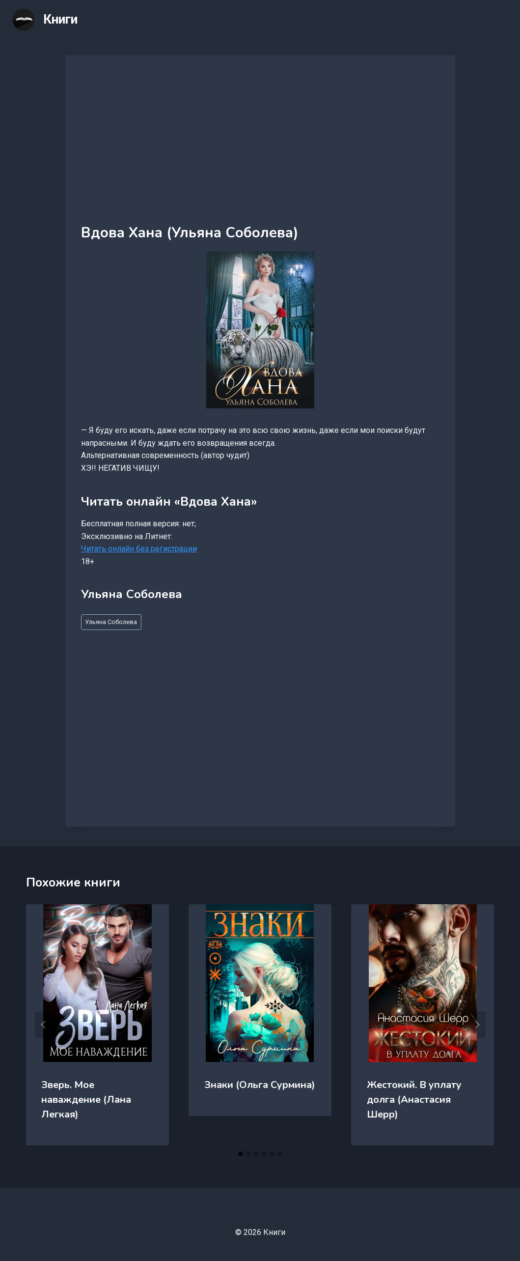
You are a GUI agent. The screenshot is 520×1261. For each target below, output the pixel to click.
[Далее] (477, 1024)
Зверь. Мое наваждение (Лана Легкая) (87, 1099)
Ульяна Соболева (111, 622)
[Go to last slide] (44, 1024)
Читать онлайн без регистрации (139, 548)
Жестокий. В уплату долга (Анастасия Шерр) (414, 1099)
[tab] (240, 1153)
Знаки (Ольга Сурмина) (259, 1084)
